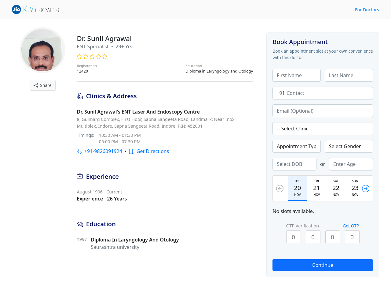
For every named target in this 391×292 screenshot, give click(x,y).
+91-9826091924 (99, 151)
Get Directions (149, 151)
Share (43, 85)
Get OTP (351, 226)
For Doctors (367, 10)
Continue (322, 265)
